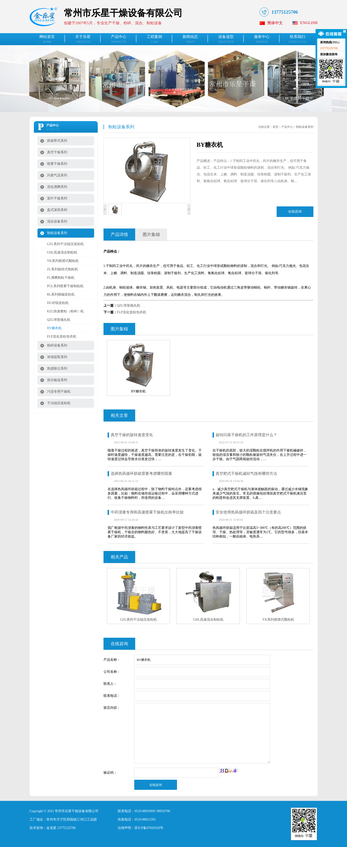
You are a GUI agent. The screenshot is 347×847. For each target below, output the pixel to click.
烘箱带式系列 (57, 140)
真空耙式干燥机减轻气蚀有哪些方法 (246, 473)
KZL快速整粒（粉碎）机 (65, 311)
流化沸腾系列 (57, 187)
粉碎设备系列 (57, 345)
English (309, 23)
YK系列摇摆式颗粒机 (63, 261)
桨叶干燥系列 (57, 198)
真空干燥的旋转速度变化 (132, 435)
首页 (275, 127)
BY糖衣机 (54, 328)
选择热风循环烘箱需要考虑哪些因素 (141, 473)
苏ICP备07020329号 (148, 828)
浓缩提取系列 (57, 357)
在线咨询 (295, 211)
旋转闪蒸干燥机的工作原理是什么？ (246, 435)
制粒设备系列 (57, 233)
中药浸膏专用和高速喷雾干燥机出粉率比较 (147, 512)
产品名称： (111, 660)
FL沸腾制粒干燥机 (60, 277)
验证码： (110, 772)
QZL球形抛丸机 (58, 319)
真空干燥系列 (57, 152)
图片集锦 (151, 234)
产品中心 (287, 127)
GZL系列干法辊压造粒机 (65, 244)
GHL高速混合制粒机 (62, 252)
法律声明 (124, 828)
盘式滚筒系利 (57, 210)
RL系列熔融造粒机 (61, 294)
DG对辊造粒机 (58, 303)
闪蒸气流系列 (57, 175)
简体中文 (275, 23)
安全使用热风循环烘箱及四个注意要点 (248, 512)
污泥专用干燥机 (59, 391)
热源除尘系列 (57, 368)
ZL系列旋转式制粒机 (62, 269)
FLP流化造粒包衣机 (61, 336)
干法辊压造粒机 (59, 403)
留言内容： (111, 708)
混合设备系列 (57, 221)
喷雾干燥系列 (57, 164)
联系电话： (111, 696)
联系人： (110, 684)
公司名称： (111, 672)
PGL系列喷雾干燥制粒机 (65, 286)
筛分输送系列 (57, 380)
